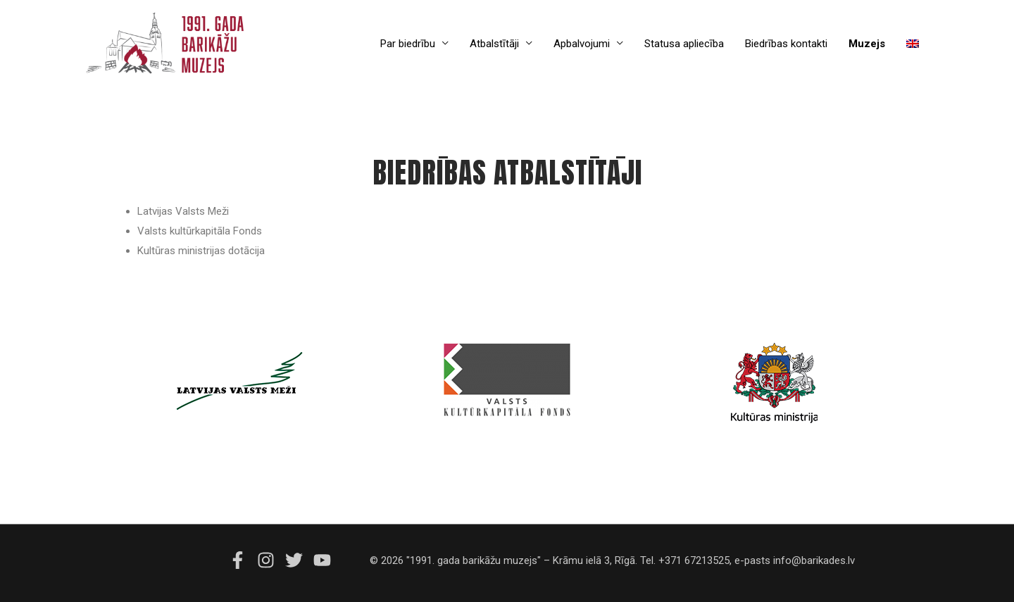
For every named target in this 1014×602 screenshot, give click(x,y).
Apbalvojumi (581, 43)
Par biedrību (407, 43)
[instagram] (269, 560)
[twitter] (298, 560)
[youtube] (323, 560)
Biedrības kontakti (786, 43)
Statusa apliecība (684, 43)
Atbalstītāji (494, 43)
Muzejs (867, 43)
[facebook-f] (241, 560)
